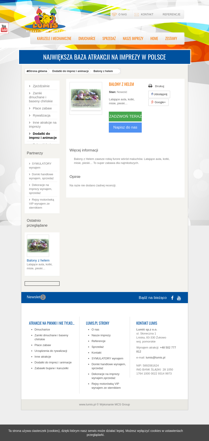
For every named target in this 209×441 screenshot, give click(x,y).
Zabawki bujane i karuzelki (51, 388)
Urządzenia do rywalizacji (51, 371)
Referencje (171, 14)
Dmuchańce (87, 38)
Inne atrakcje (43, 376)
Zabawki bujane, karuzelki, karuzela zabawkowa (43, 147)
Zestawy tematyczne (37, 160)
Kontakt (147, 14)
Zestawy (171, 38)
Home (154, 38)
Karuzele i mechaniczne (54, 38)
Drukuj (159, 86)
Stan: (112, 92)
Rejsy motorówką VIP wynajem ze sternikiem (41, 223)
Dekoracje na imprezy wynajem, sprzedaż (40, 209)
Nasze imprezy (133, 38)
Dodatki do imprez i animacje (43, 134)
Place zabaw (42, 106)
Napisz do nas (125, 127)
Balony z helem (38, 280)
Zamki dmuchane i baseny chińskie (41, 95)
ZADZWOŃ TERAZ (125, 116)
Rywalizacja (41, 113)
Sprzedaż (109, 38)
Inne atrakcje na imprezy (43, 123)
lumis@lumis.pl (155, 377)
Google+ (158, 102)
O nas (122, 14)
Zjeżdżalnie (41, 84)
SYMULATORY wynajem (107, 378)
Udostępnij (159, 94)
